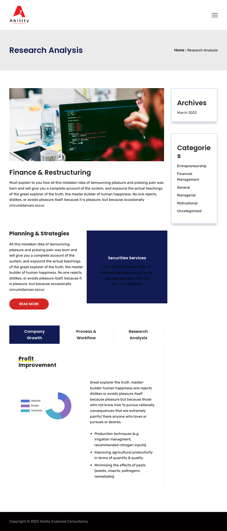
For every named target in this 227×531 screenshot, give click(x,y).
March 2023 (187, 112)
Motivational (187, 203)
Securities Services (127, 258)
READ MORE (29, 304)
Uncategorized (189, 211)
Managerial (186, 195)
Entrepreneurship (192, 166)
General (183, 187)
